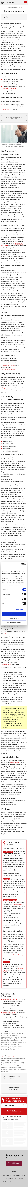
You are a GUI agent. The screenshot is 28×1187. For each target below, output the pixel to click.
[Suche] (21, 2)
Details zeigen (19, 609)
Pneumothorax (14, 762)
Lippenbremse (17, 904)
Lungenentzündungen (9, 88)
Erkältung (6, 109)
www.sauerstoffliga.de (10, 999)
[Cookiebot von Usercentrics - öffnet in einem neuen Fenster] (20, 564)
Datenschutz (9, 1178)
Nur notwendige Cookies (14, 622)
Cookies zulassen (14, 613)
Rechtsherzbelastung (8, 365)
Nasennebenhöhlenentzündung (13, 955)
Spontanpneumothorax (8, 369)
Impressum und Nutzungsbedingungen (14, 1175)
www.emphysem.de (9, 1012)
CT (11, 381)
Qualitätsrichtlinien (8, 1182)
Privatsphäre (19, 1178)
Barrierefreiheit (21, 1182)
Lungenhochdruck (7, 363)
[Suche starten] (25, 1105)
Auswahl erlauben (14, 618)
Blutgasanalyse (6, 388)
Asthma (6, 633)
